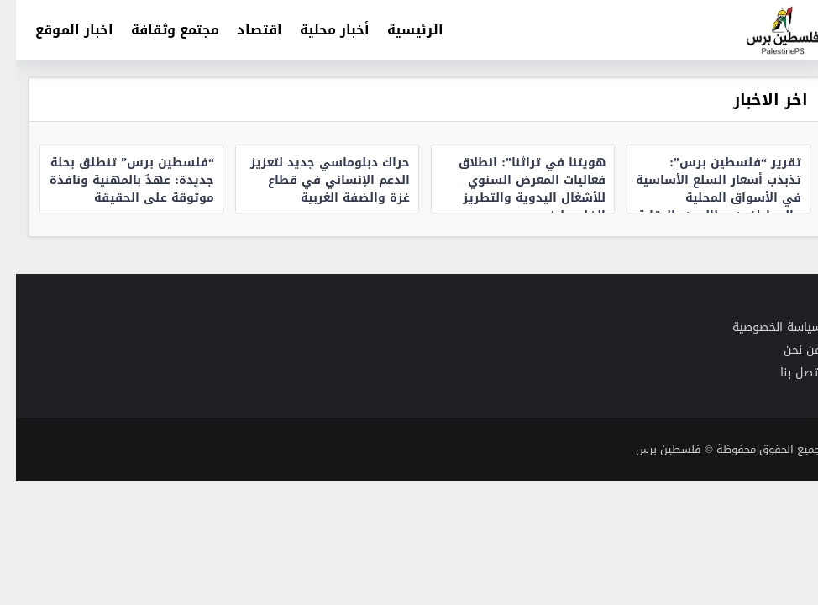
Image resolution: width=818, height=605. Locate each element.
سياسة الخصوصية (760, 327)
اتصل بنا (784, 372)
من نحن (786, 350)
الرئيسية (399, 30)
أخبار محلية (319, 30)
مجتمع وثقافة (159, 30)
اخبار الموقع (58, 30)
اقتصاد (243, 30)
